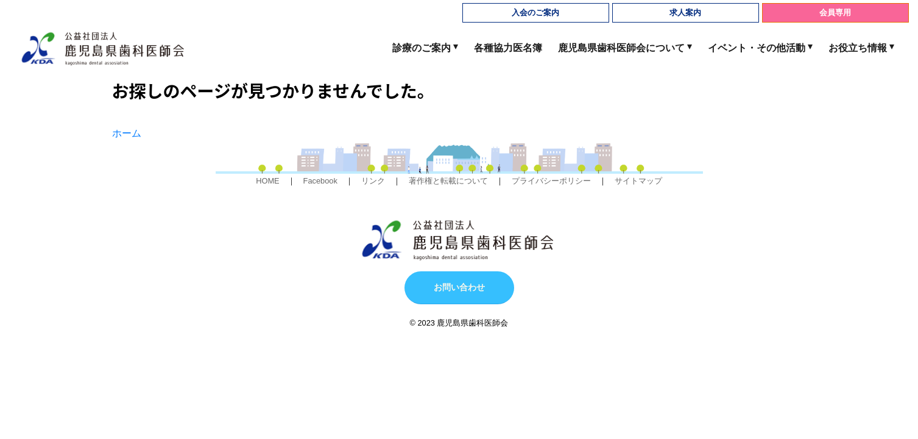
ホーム (126, 133)
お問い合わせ (459, 287)
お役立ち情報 (857, 48)
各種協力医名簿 (508, 48)
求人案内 (685, 12)
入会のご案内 (535, 12)
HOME (267, 180)
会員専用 (835, 12)
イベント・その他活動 (756, 48)
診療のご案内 (421, 48)
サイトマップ (638, 180)
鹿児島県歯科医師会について (621, 48)
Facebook (320, 180)
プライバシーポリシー (551, 180)
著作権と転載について (448, 180)
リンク (373, 180)
